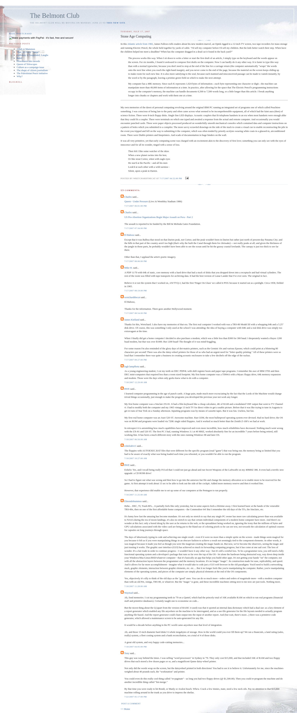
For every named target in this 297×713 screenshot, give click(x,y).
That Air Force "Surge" (28, 52)
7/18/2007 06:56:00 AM (135, 439)
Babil (19, 58)
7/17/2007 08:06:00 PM (135, 261)
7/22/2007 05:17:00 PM (135, 697)
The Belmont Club (54, 15)
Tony (126, 653)
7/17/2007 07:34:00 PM (135, 228)
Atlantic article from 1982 (140, 43)
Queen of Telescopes (27, 64)
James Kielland (131, 319)
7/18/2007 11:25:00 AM (135, 495)
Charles (128, 196)
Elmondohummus (133, 501)
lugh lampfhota (131, 366)
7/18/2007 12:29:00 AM (135, 382)
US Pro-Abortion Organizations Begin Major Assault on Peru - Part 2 (158, 217)
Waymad (128, 592)
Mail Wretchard (20, 34)
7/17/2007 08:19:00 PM (135, 291)
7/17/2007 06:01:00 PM (135, 206)
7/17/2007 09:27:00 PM (135, 360)
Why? (20, 76)
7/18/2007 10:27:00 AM (135, 458)
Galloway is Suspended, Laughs (32, 55)
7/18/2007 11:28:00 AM (135, 586)
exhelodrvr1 (130, 445)
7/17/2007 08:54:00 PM (135, 313)
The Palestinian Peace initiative (32, 73)
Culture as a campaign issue (30, 67)
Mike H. (128, 267)
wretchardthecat (132, 297)
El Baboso (129, 234)
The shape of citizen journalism (32, 70)
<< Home (125, 709)
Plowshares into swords (28, 61)
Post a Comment (131, 704)
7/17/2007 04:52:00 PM (170, 178)
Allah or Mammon (26, 49)
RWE (127, 388)
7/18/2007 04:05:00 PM (135, 647)
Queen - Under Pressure (136, 201)
